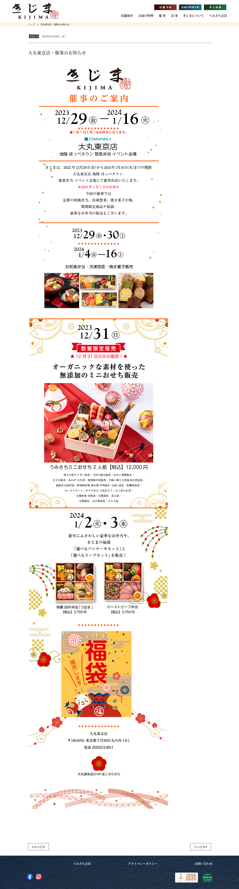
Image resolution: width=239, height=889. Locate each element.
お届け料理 (145, 15)
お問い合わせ (203, 863)
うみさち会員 (218, 15)
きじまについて (193, 15)
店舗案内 (127, 15)
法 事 (174, 15)
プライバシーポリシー (143, 863)
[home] (31, 24)
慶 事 (162, 15)
